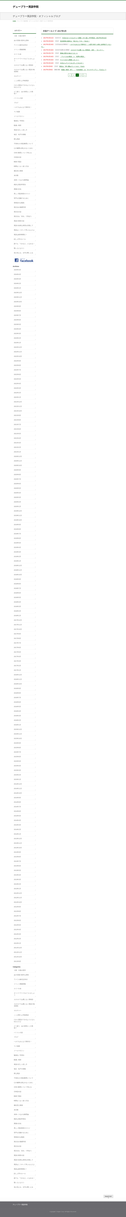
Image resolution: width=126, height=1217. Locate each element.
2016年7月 (17, 697)
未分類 (16, 175)
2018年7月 (17, 588)
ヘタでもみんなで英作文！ (61, 44)
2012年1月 (17, 943)
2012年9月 (17, 907)
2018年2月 (17, 611)
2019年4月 (17, 547)
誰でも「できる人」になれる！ (24, 244)
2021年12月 (18, 402)
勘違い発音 (57, 69)
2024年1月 (17, 288)
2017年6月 (17, 647)
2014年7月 (17, 806)
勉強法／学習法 (19, 121)
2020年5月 (17, 488)
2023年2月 (17, 338)
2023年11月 (18, 297)
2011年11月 (18, 952)
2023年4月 (17, 329)
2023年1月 (17, 342)
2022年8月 (17, 365)
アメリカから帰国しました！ (69, 60)
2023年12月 (18, 292)
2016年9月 (17, 688)
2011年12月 (18, 948)
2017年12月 (18, 620)
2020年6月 (17, 483)
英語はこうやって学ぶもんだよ (24, 230)
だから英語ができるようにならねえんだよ (24, 86)
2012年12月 (18, 893)
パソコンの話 (18, 98)
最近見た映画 (18, 171)
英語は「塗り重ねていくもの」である (71, 66)
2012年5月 (17, 925)
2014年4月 (17, 820)
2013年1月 (17, 888)
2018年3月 (17, 606)
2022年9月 (17, 361)
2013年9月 (17, 852)
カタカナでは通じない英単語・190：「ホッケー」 (87, 50)
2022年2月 (17, 393)
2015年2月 (17, 775)
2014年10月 (18, 793)
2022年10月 (18, 356)
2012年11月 (18, 897)
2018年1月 (17, 615)
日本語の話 (17, 157)
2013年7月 (17, 861)
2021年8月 (17, 420)
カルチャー (58, 37)
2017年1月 (17, 670)
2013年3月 (17, 879)
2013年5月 (17, 870)
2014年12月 (18, 784)
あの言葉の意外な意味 (21, 40)
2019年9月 (17, 524)
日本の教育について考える (23, 153)
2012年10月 (18, 902)
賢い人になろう (19, 248)
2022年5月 (17, 379)
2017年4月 (17, 656)
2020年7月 (17, 479)
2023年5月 (17, 324)
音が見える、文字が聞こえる (23, 253)
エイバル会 (17, 54)
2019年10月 (18, 520)
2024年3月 (17, 279)
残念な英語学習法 (20, 184)
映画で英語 (17, 162)
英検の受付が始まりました (69, 53)
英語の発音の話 (19, 221)
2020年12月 (18, 456)
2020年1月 (17, 506)
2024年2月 (17, 283)
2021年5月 (17, 433)
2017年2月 (17, 665)
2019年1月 (17, 561)
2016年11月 (18, 679)
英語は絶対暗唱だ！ (20, 234)
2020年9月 (17, 470)
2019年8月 (17, 529)
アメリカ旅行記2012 (21, 45)
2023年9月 (17, 306)
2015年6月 (17, 756)
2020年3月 (17, 497)
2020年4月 (17, 493)
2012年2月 (17, 938)
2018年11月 (18, 570)
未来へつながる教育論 (21, 180)
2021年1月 (17, 452)
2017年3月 (17, 661)
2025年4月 (17, 270)
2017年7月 (17, 643)
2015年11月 (18, 734)
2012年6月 (17, 920)
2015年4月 (17, 766)
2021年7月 (17, 424)
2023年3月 (17, 333)
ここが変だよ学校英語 (21, 80)
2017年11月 (18, 625)
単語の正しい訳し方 (20, 130)
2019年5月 (17, 543)
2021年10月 (18, 411)
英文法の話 (17, 212)
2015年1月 (17, 779)
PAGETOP (108, 1196)
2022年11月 (18, 352)
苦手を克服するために (21, 198)
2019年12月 (18, 511)
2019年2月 (17, 556)
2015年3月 (17, 770)
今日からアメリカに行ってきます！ (72, 63)
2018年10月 (18, 574)
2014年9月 (17, 797)
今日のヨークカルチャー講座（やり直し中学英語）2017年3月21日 (84, 38)
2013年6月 (17, 866)
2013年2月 (17, 884)
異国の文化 (17, 189)
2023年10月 (18, 302)
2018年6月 (17, 593)
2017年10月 (18, 629)
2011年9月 (17, 961)
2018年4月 (17, 602)
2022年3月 (17, 388)
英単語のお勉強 (19, 203)
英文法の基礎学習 (20, 207)
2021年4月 (17, 438)
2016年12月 (18, 675)
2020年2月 (17, 502)
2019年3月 (17, 552)
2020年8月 (17, 474)
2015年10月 (18, 738)
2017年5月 (17, 652)
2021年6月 (17, 429)
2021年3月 (17, 443)
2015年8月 (17, 747)
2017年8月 (17, 638)
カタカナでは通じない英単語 (62, 49)
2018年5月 (17, 597)
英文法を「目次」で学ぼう (23, 216)
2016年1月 (17, 725)
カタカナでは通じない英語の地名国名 (24, 70)
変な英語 (17, 139)
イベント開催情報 (20, 49)
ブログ (57, 41)
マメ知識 (17, 112)
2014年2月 (17, 829)
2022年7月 (17, 370)
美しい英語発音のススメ (22, 193)
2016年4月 (17, 711)
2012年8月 (17, 911)
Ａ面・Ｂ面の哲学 (20, 36)
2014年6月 (17, 811)
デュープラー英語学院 (26, 6)
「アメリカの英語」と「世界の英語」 (72, 56)
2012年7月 (17, 916)
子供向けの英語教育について (23, 143)
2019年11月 (18, 515)
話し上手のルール (20, 239)
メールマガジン (19, 116)
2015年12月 (18, 729)
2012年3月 (17, 934)
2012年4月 (17, 929)
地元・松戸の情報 (20, 134)
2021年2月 (17, 447)
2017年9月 (17, 634)
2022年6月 (17, 374)
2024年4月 (17, 274)
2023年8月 (17, 311)
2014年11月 (18, 788)
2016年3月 (17, 715)
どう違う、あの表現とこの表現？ (23, 92)
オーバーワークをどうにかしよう (24, 59)
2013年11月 (18, 843)
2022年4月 (17, 383)
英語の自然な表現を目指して (23, 225)
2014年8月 (17, 802)
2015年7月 (17, 752)
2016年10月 (18, 684)
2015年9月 (17, 743)
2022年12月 (18, 347)
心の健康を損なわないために (23, 148)
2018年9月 (17, 579)
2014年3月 (17, 825)
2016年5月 (17, 706)
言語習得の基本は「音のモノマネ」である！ (75, 41)
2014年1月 (17, 834)
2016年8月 (17, 693)
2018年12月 (18, 565)
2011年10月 (18, 957)
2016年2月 (17, 720)
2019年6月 (17, 538)
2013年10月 (18, 848)
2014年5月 (17, 816)
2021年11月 (18, 406)
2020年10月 (18, 465)
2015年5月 (17, 761)
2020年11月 (18, 461)
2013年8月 (17, 857)
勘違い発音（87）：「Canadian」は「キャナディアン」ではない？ (84, 70)
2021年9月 (17, 415)
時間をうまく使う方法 (21, 166)
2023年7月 (17, 315)
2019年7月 (17, 534)
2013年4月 (17, 875)
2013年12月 (18, 838)
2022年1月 (17, 397)
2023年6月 (17, 320)
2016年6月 (17, 702)
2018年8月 (17, 584)
